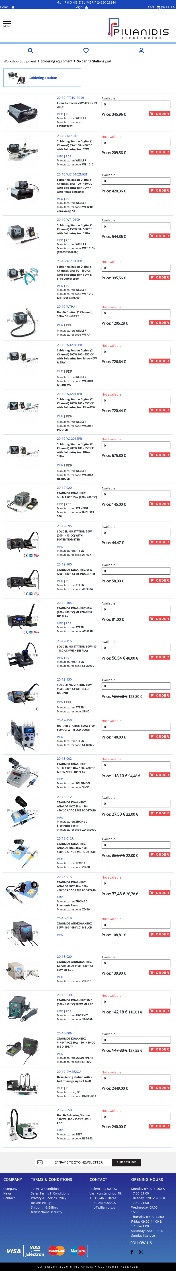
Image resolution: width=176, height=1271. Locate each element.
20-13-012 (64, 797)
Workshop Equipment (20, 61)
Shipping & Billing (44, 1207)
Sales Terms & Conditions (50, 1193)
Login (81, 7)
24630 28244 (86, 2)
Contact (9, 1198)
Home (7, 7)
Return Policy (41, 1203)
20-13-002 (64, 758)
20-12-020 (64, 487)
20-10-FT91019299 (70, 97)
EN (173, 7)
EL (168, 7)
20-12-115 (64, 641)
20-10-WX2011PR (69, 394)
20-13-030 (64, 995)
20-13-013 (64, 877)
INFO (60, 114)
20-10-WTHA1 (67, 306)
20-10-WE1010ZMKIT (72, 174)
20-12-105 (64, 602)
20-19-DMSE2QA (69, 1071)
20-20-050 (64, 1110)
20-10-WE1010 (67, 136)
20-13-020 (64, 956)
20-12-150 (64, 720)
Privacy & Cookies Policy (48, 1198)
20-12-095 (64, 526)
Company (10, 1188)
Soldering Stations (90, 61)
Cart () (156, 7)
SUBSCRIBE (127, 1162)
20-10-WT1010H (68, 219)
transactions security (46, 1212)
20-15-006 (64, 1033)
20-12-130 (64, 679)
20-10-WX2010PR (69, 345)
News (7, 1193)
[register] (79, 1162)
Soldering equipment (56, 61)
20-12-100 (64, 564)
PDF (68, 114)
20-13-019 (64, 918)
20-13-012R (65, 838)
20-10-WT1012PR (69, 261)
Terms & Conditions (45, 1188)
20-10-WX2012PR (69, 438)
